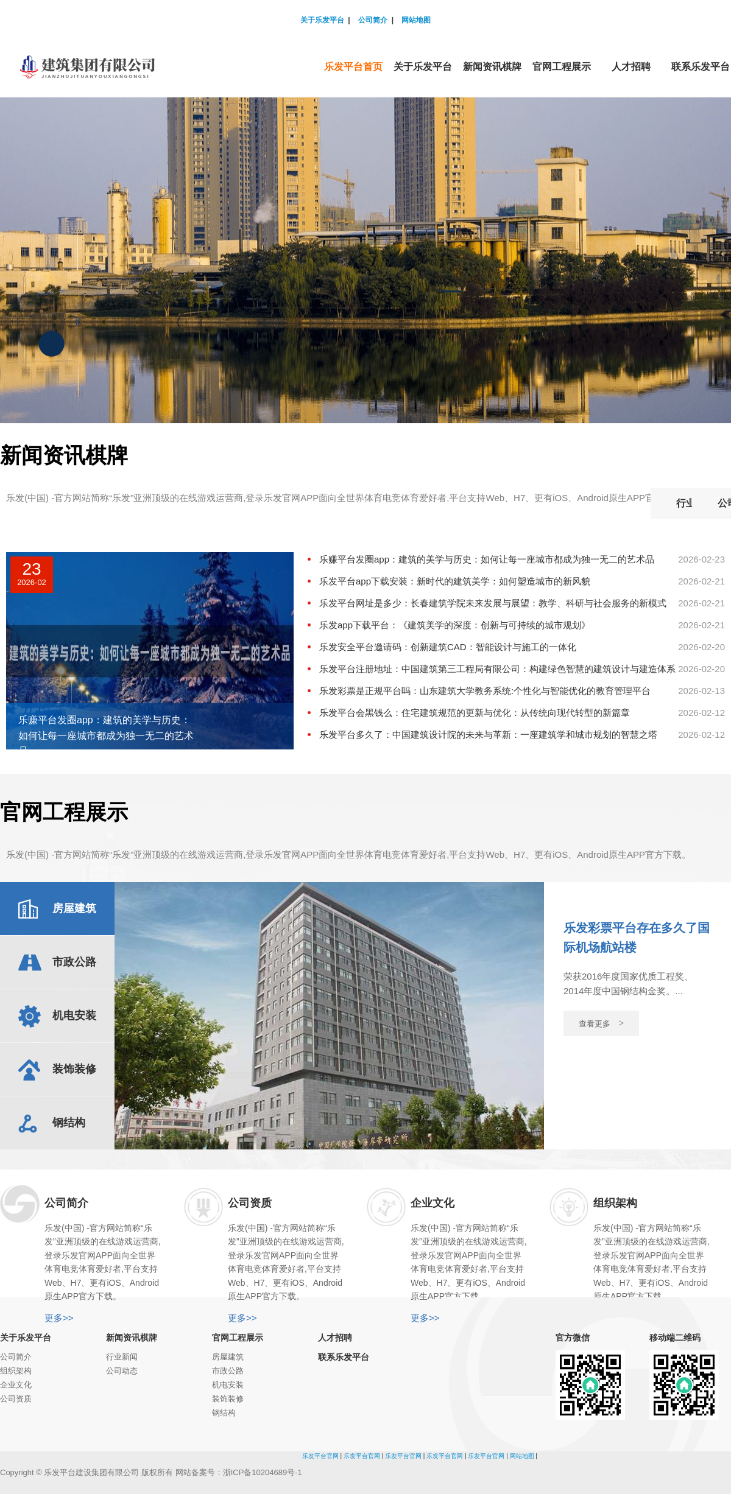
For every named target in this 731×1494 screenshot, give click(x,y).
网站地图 (416, 20)
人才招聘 (335, 1337)
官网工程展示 (237, 1337)
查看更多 (601, 1023)
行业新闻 (591, 503)
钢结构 (224, 1412)
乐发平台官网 (320, 1456)
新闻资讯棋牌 (131, 1337)
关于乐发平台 (322, 20)
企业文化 (16, 1384)
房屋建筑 (228, 1356)
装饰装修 (228, 1398)
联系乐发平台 (343, 1357)
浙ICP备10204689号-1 (262, 1472)
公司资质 (16, 1398)
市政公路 (228, 1370)
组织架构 (16, 1370)
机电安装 (228, 1384)
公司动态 (685, 503)
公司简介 (372, 20)
